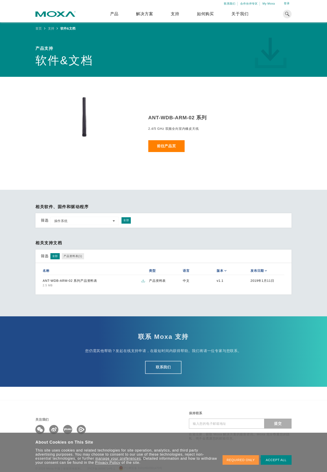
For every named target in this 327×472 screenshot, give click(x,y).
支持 (175, 14)
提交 (278, 423)
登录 (287, 3)
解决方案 (144, 14)
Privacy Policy (107, 463)
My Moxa (269, 3)
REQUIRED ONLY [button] (241, 460)
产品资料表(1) (73, 256)
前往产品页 (166, 146)
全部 (126, 220)
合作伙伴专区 (249, 3)
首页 (38, 28)
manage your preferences (118, 458)
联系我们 (229, 3)
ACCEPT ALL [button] (276, 460)
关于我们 (239, 14)
